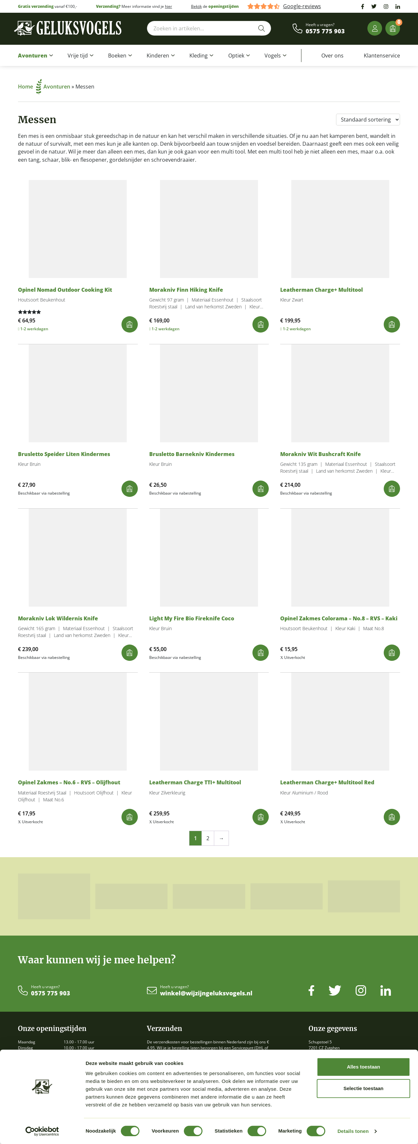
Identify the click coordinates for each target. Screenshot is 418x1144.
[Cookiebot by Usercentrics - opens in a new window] (42, 1131)
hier (168, 6)
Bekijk (196, 6)
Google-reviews (302, 6)
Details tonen (352, 1131)
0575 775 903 (325, 31)
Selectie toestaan (364, 1088)
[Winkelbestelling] (368, 119)
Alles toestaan (363, 1067)
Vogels (273, 55)
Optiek (236, 55)
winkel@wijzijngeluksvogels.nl (206, 993)
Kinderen (158, 55)
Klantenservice (382, 55)
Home (30, 86)
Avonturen (32, 55)
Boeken (117, 55)
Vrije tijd (78, 55)
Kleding (198, 55)
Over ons (332, 55)
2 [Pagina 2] (207, 838)
